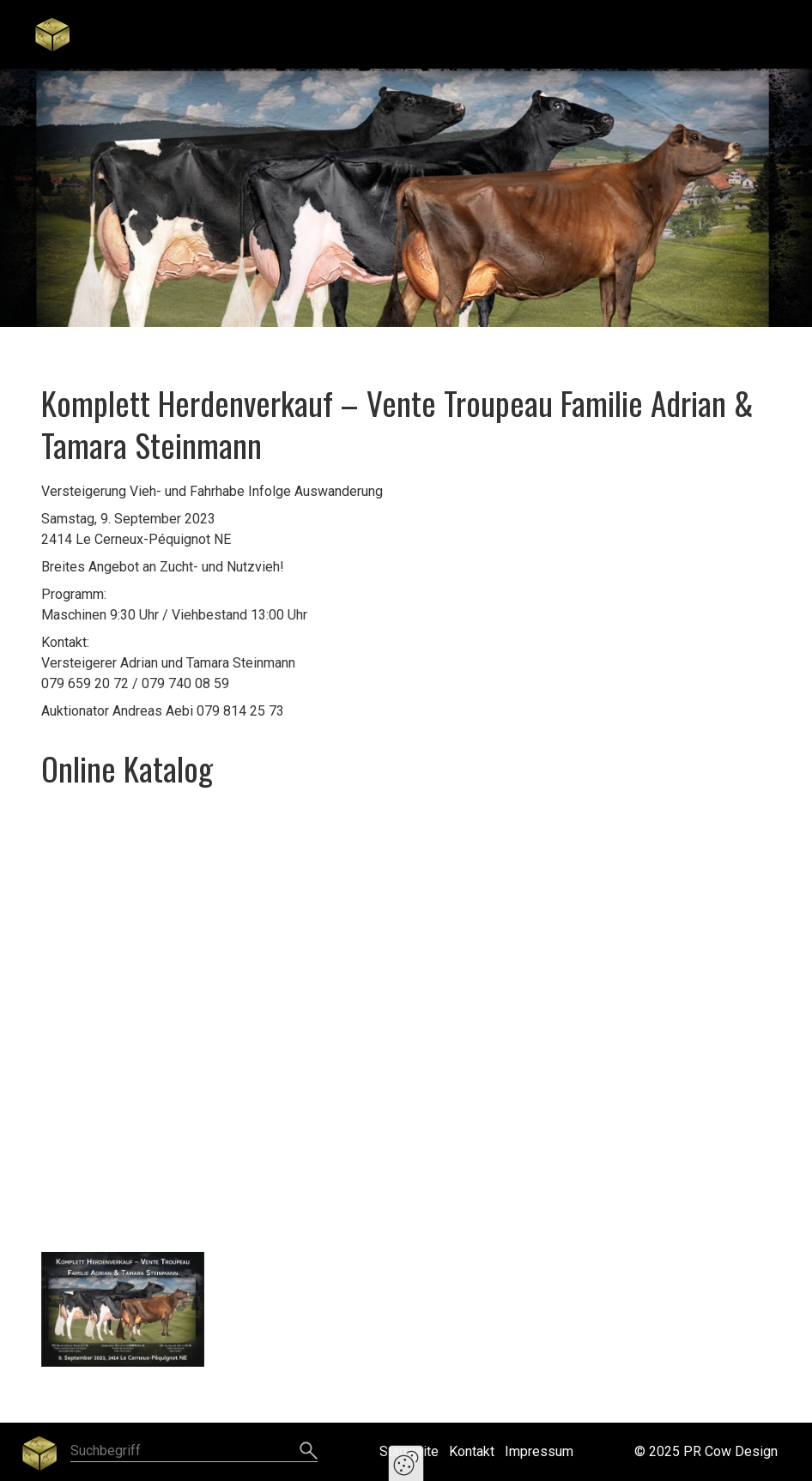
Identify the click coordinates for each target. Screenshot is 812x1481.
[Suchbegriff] (194, 1452)
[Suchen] (309, 1452)
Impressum (539, 1451)
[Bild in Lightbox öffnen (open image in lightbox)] (122, 1309)
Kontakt (471, 1451)
